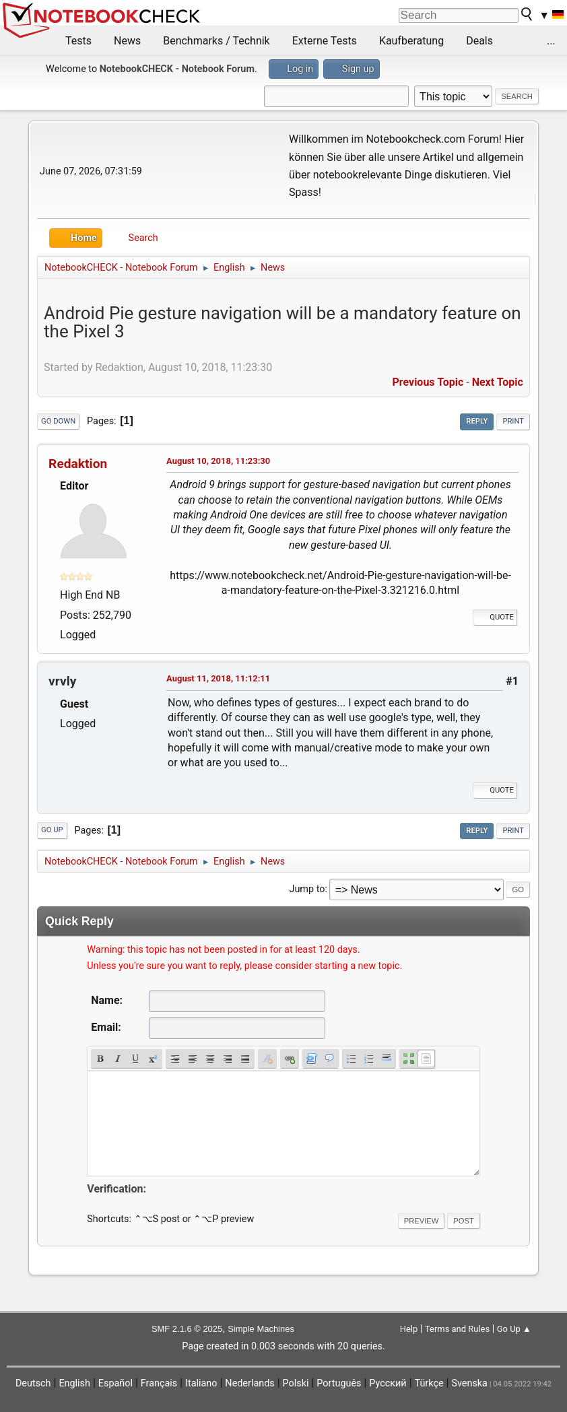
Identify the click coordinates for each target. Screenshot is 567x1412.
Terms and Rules (457, 1329)
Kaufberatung (411, 40)
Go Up (52, 830)
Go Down (58, 421)
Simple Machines (261, 1329)
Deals (479, 40)
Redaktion (77, 463)
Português (338, 1383)
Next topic (497, 382)
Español (115, 1383)
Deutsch (33, 1383)
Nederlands (249, 1383)
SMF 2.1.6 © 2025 (187, 1329)
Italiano (201, 1383)
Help (409, 1329)
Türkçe (429, 1383)
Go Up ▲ (514, 1329)
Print (513, 421)
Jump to (307, 889)
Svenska (469, 1383)
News (127, 40)
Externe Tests (324, 40)
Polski (296, 1383)
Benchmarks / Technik (216, 40)
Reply (477, 421)
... (551, 40)
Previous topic (427, 382)
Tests (78, 40)
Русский (387, 1383)
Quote (495, 617)
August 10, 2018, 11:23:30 (218, 461)
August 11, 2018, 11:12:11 (218, 678)
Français (159, 1383)
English (74, 1383)
